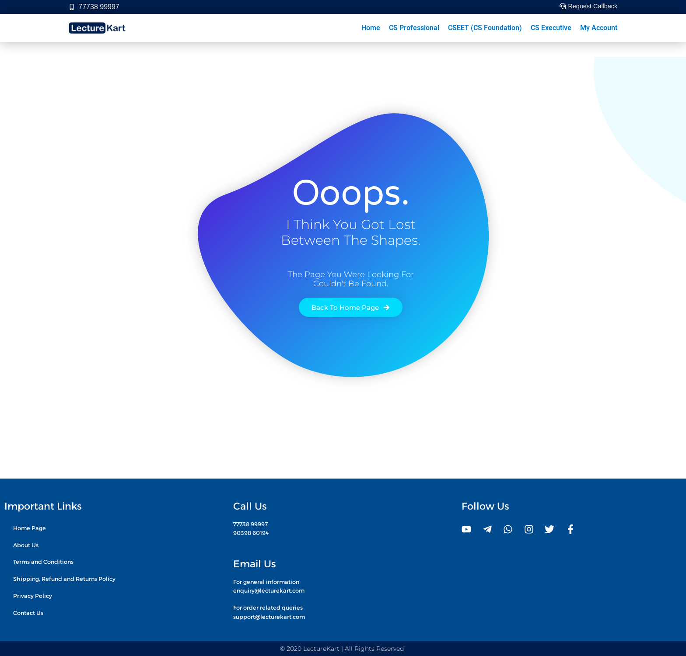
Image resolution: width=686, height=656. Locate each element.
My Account (598, 28)
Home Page (29, 528)
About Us (25, 544)
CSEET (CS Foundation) (485, 28)
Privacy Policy (32, 596)
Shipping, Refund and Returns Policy (64, 579)
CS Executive (551, 28)
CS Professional (414, 28)
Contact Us (28, 613)
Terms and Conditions (43, 562)
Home (370, 28)
